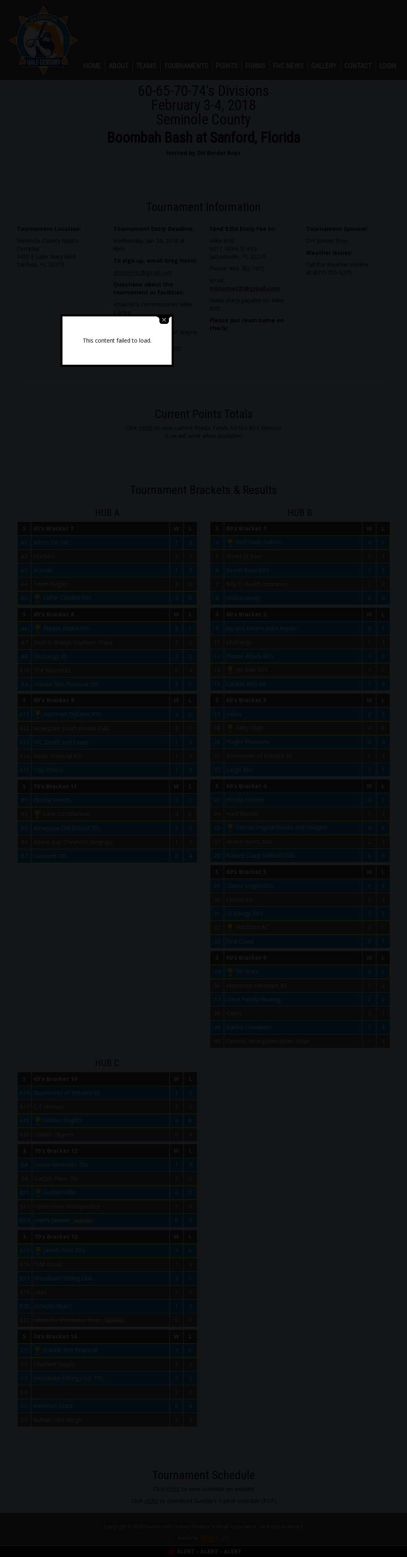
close (250, 736)
